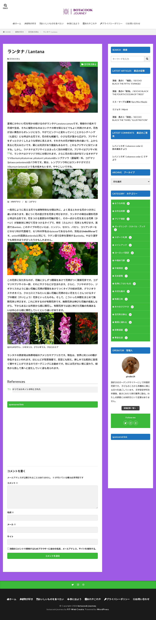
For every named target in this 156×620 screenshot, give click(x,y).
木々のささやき (124, 306)
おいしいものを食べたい (52, 23)
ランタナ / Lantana (50, 32)
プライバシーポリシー (111, 23)
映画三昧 (121, 299)
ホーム (17, 23)
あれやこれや (90, 23)
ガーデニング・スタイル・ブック (129, 228)
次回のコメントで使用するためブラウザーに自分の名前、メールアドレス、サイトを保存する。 (53, 549)
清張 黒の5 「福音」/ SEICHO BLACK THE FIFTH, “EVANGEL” (127, 82)
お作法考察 (122, 211)
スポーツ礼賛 (123, 237)
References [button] (16, 381)
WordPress (103, 609)
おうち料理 (122, 203)
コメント (12, 483)
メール (11, 524)
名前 (10, 512)
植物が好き (30, 23)
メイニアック (123, 245)
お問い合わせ (133, 23)
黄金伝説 (121, 337)
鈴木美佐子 (117, 149)
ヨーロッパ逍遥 (124, 252)
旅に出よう (73, 23)
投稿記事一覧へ (130, 408)
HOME (8, 32)
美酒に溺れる (123, 322)
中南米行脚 (122, 260)
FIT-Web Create (75, 609)
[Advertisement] (52, 435)
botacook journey (87, 606)
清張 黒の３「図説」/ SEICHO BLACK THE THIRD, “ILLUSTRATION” (130, 118)
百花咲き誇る (33, 32)
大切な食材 (122, 291)
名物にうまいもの (125, 283)
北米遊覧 (121, 276)
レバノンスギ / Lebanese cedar (126, 146)
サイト (10, 537)
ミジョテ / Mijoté (120, 109)
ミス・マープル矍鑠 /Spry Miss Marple (129, 102)
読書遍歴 (121, 330)
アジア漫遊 (122, 218)
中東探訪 (121, 268)
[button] (8, 153)
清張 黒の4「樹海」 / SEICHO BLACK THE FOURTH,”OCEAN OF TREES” (130, 92)
